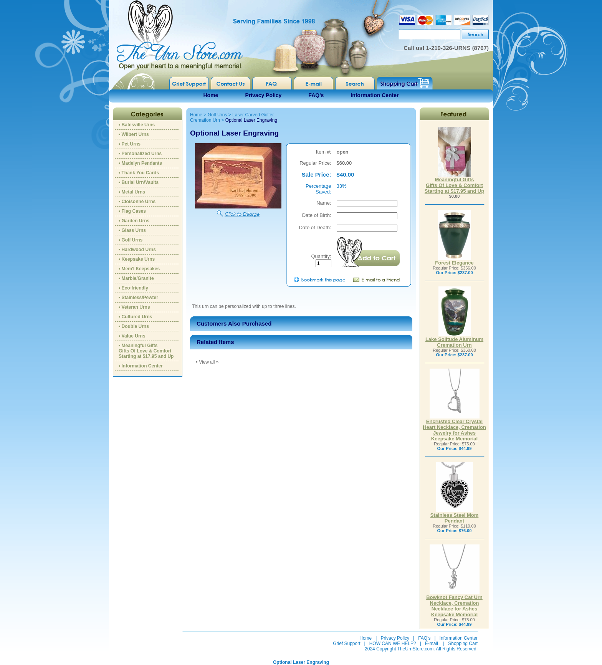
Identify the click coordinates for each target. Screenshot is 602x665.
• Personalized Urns (140, 153)
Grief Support (346, 643)
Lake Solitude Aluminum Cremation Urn (454, 340)
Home (210, 95)
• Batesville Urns (137, 124)
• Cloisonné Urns (137, 201)
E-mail (431, 643)
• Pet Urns (130, 144)
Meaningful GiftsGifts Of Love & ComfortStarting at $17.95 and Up (454, 183)
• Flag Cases (132, 211)
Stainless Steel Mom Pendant (454, 516)
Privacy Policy (263, 95)
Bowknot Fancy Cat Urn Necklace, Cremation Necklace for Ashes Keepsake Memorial (454, 603)
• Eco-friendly (133, 288)
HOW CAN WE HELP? (392, 643)
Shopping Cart (463, 643)
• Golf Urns (130, 240)
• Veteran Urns (134, 307)
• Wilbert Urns (134, 134)
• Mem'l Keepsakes (139, 268)
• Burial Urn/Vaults (139, 182)
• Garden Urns (134, 220)
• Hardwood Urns (137, 249)
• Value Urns (132, 336)
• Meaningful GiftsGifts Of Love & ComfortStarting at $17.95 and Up (146, 351)
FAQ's (316, 95)
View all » (208, 362)
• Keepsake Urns (137, 259)
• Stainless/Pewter (138, 297)
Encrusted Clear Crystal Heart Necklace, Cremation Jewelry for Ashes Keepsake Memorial (454, 428)
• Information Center (141, 366)
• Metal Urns (132, 192)
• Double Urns (134, 326)
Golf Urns (217, 114)
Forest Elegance (454, 260)
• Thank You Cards (139, 172)
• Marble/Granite (136, 278)
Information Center (375, 95)
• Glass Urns (132, 230)
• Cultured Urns (135, 316)
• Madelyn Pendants (140, 163)
